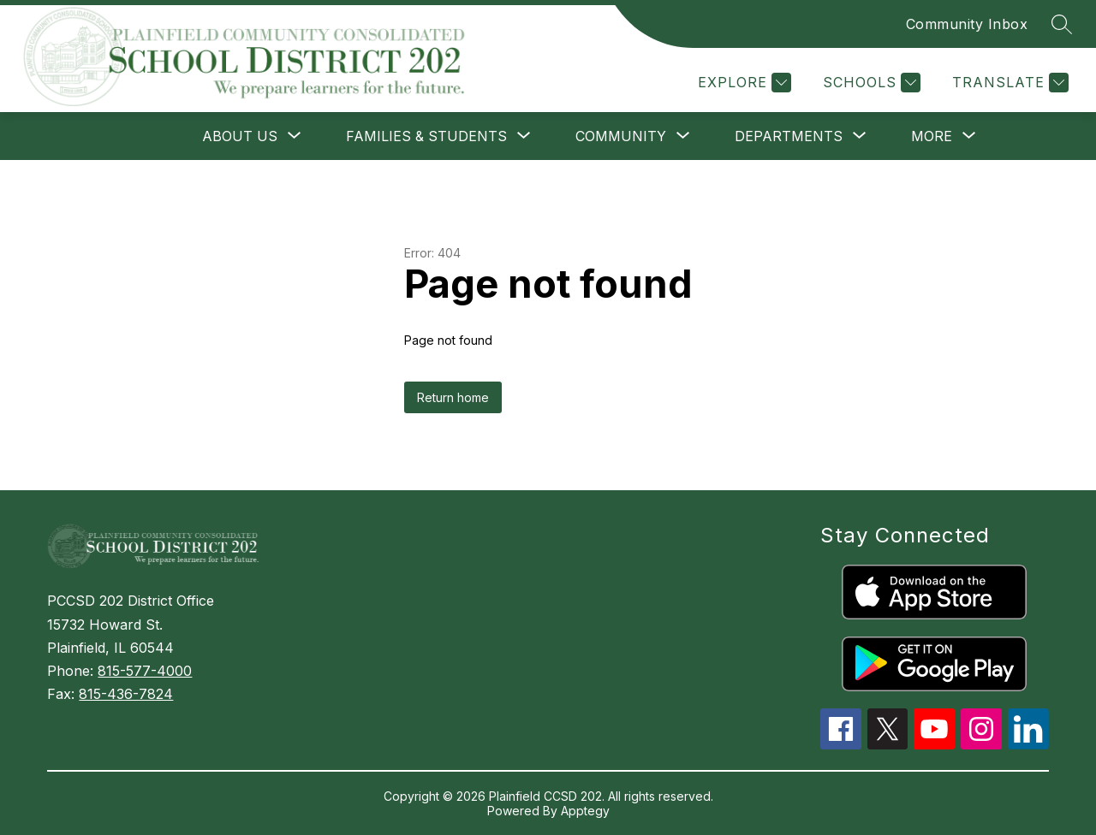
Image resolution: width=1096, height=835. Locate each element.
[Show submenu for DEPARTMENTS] (789, 136)
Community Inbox (967, 24)
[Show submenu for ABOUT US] (239, 136)
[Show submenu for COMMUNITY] (620, 136)
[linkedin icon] (1028, 744)
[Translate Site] (1008, 82)
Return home (453, 397)
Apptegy (585, 810)
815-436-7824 (126, 693)
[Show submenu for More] (931, 136)
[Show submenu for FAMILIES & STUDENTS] (426, 136)
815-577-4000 (145, 670)
